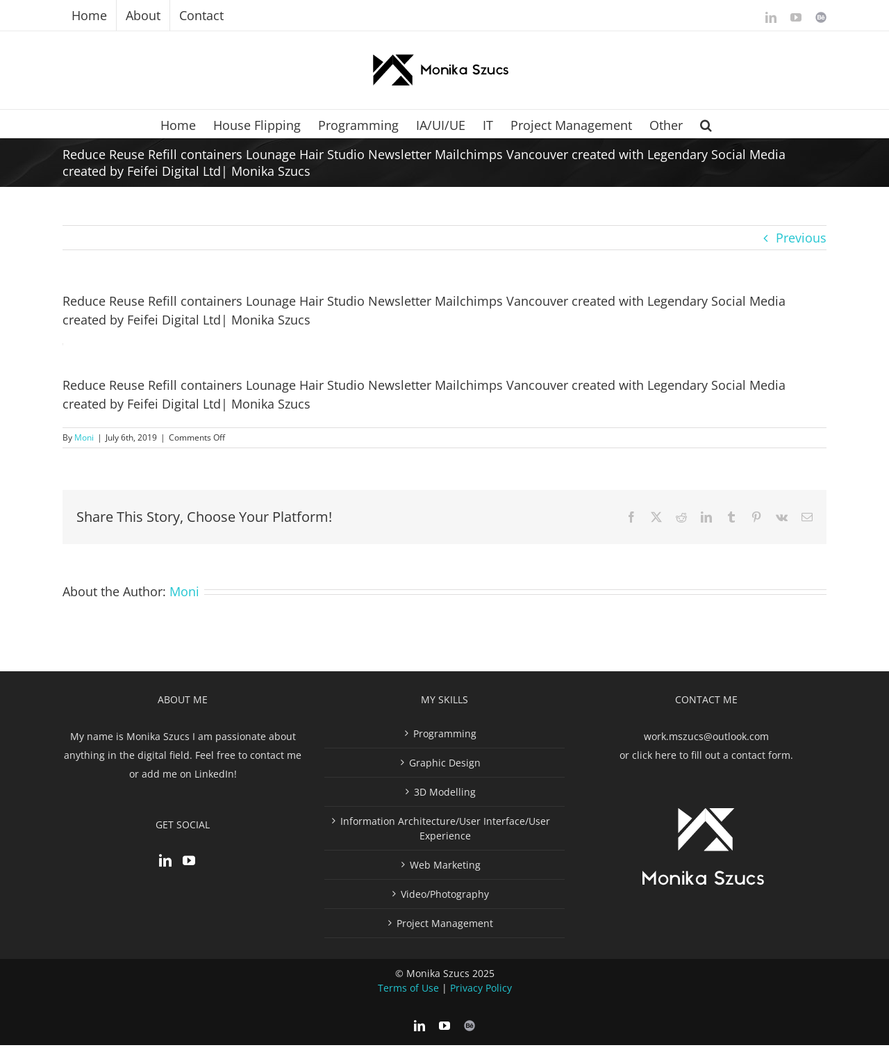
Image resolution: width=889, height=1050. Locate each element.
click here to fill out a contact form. (712, 759)
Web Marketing (445, 869)
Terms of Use (408, 992)
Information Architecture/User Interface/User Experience (445, 833)
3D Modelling (445, 796)
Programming (444, 738)
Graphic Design (445, 767)
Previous (801, 237)
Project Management (445, 928)
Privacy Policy (481, 992)
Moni (84, 437)
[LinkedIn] (165, 865)
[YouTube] (189, 865)
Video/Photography (445, 898)
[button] (706, 124)
